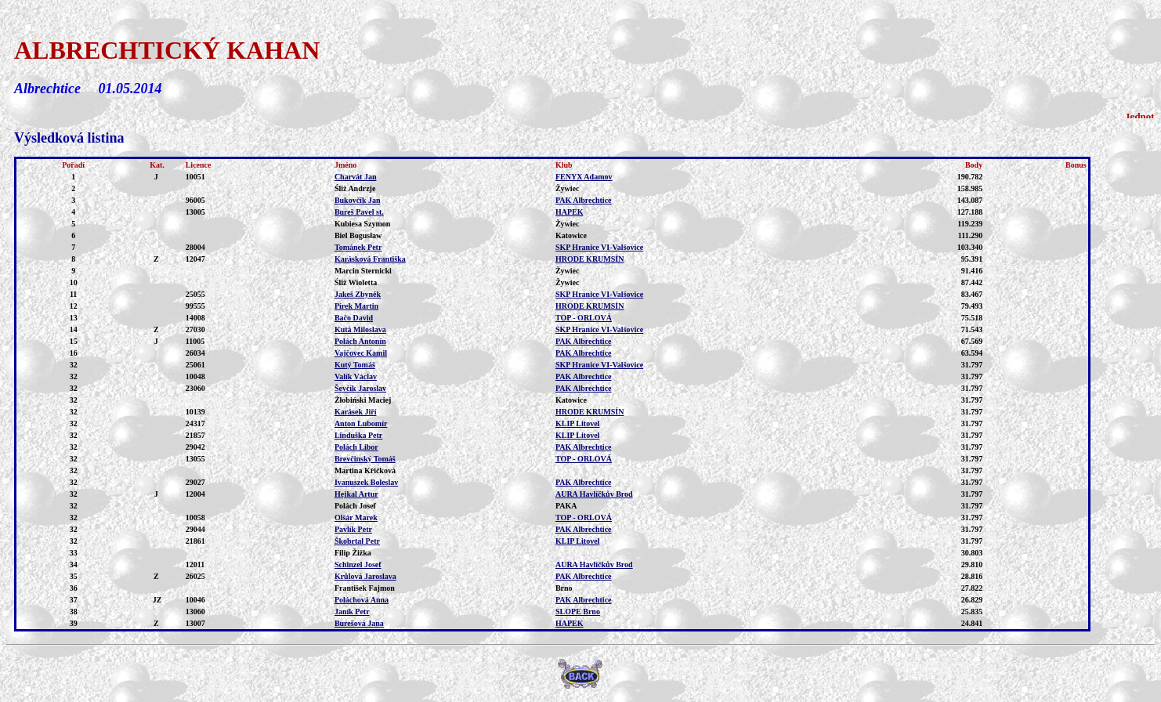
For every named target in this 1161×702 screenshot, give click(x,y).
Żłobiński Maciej (363, 400)
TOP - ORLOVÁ (583, 317)
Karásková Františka (370, 259)
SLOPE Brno (577, 611)
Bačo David (354, 317)
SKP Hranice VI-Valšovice (599, 247)
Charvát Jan (356, 176)
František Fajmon (365, 588)
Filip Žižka (353, 552)
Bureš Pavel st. (359, 212)
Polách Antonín (360, 341)
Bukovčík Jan (358, 200)
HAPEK (569, 212)
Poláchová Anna (362, 599)
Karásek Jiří (356, 411)
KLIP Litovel (577, 423)
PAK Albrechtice (583, 200)
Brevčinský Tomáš (365, 458)
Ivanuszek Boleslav (366, 482)
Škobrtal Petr (357, 541)
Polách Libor (356, 447)
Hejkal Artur (356, 494)
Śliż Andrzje (355, 188)
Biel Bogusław (358, 235)
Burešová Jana (359, 623)
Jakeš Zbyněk (358, 294)
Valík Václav (356, 376)
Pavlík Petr (353, 529)
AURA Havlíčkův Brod (594, 494)
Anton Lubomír (361, 423)
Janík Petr (352, 611)
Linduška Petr (358, 435)
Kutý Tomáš (355, 364)
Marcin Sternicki (363, 270)
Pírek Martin (356, 306)
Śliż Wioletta (356, 282)
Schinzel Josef (358, 564)
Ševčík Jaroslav (360, 388)
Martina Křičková (365, 470)
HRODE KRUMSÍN (589, 259)
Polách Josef (355, 505)
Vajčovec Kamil (361, 353)
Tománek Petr (358, 247)
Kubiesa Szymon (362, 223)
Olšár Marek (356, 517)
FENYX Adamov (584, 176)
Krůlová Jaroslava (365, 576)
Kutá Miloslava (360, 329)
